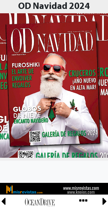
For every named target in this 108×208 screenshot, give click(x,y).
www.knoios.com (81, 191)
